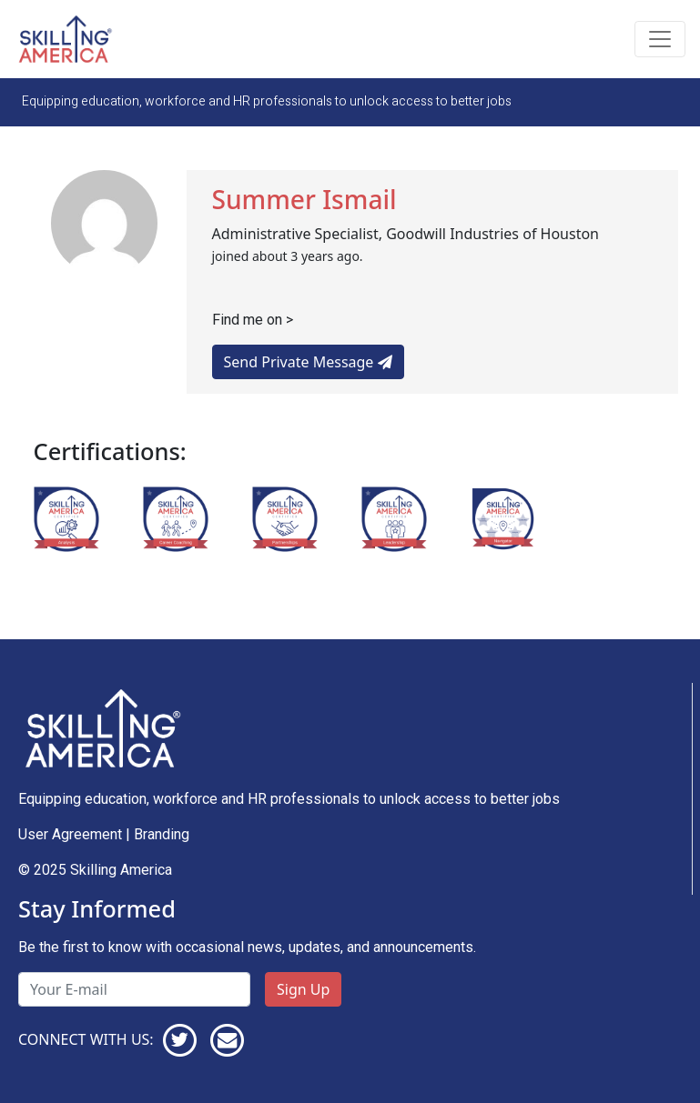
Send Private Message (308, 362)
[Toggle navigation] (659, 39)
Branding (161, 834)
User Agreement (70, 834)
